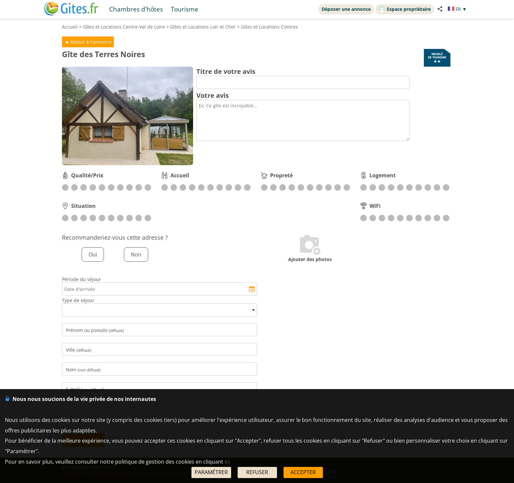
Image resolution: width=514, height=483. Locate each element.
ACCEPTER (303, 472)
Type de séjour (78, 300)
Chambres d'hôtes (136, 9)
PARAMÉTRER (211, 472)
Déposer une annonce (346, 9)
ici (227, 461)
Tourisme (184, 9)
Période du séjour (81, 279)
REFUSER (257, 472)
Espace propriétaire (405, 9)
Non (136, 254)
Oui (93, 254)
